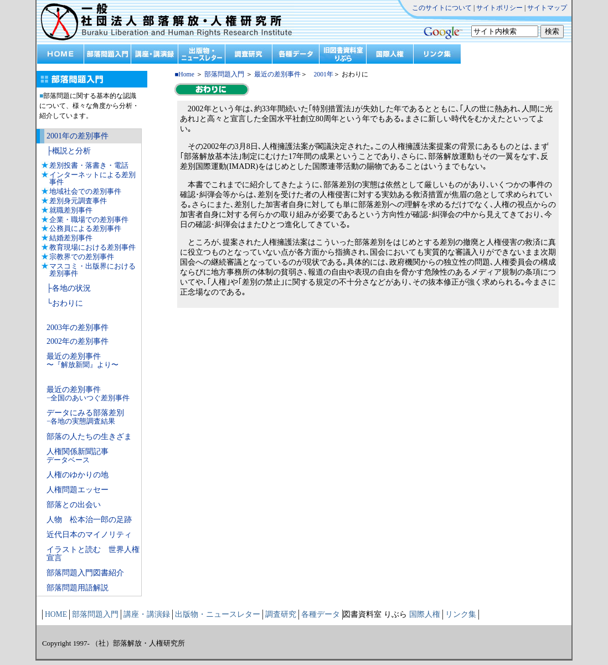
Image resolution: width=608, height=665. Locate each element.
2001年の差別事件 (78, 136)
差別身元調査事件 (78, 201)
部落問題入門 (224, 74)
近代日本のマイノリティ (89, 534)
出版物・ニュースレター (217, 614)
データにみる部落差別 (85, 417)
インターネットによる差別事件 (92, 178)
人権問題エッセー (78, 490)
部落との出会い (74, 505)
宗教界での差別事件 (81, 256)
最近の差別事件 (82, 360)
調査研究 (280, 614)
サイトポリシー (499, 7)
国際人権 (424, 614)
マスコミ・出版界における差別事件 (92, 269)
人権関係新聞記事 (78, 455)
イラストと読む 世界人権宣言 (93, 554)
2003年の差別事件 (78, 327)
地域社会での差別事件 (85, 191)
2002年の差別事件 (78, 341)
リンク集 (460, 614)
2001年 (320, 74)
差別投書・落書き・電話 (88, 165)
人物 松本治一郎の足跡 (89, 519)
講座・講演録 (146, 614)
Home (186, 74)
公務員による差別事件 (85, 228)
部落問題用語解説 (78, 588)
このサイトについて (442, 7)
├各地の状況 (69, 288)
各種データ (320, 614)
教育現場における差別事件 (92, 247)
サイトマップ (547, 7)
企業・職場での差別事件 (88, 219)
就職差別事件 (70, 210)
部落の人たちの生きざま (89, 436)
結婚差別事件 (70, 238)
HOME (56, 614)
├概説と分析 (69, 151)
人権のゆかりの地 (78, 475)
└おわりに (65, 303)
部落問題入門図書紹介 (85, 573)
